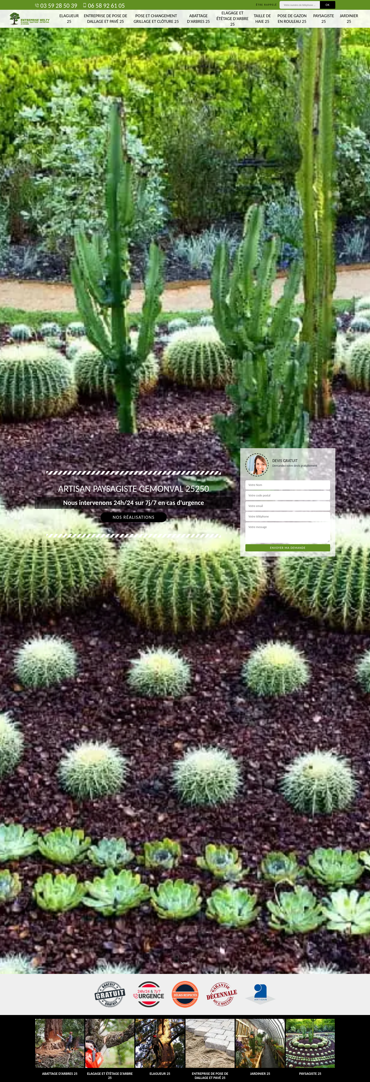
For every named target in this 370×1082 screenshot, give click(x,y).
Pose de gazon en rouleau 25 (292, 18)
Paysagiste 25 (323, 18)
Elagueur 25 (69, 18)
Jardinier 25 (349, 18)
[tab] (185, 541)
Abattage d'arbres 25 (198, 18)
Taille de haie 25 (262, 18)
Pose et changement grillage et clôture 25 (156, 18)
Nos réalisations (133, 517)
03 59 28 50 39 (56, 5)
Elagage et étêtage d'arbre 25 (232, 18)
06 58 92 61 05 (103, 5)
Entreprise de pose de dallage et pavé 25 (105, 18)
